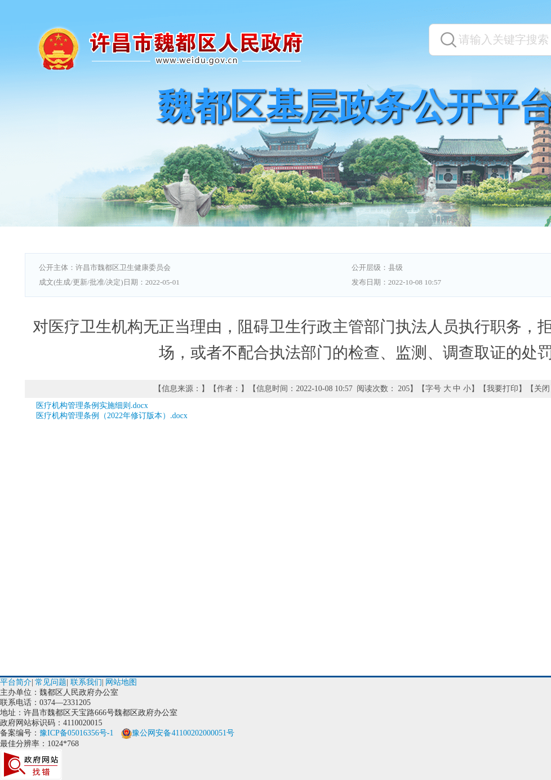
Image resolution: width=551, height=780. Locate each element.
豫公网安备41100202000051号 (177, 733)
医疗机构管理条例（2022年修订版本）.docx (112, 415)
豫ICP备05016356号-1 (76, 733)
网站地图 (121, 682)
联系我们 (86, 682)
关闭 (542, 388)
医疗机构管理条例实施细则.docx (92, 405)
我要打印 (502, 388)
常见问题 (50, 682)
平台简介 (16, 682)
